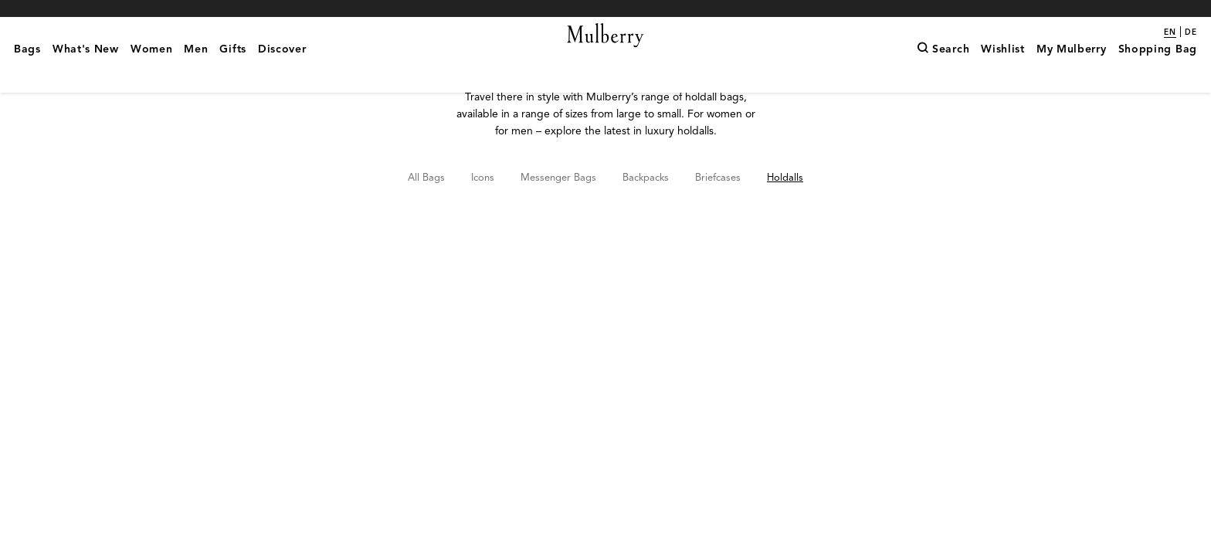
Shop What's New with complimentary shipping (605, 8)
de (1191, 32)
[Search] (943, 73)
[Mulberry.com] (605, 54)
